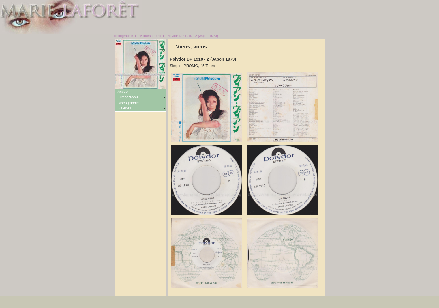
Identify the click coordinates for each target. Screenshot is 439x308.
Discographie (128, 103)
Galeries (124, 108)
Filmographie (128, 97)
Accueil (123, 91)
